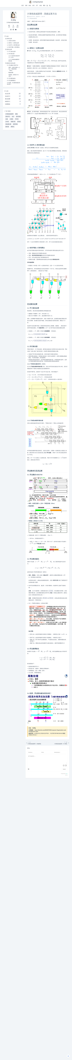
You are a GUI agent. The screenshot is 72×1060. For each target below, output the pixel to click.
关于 (37, 5)
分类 (33, 5)
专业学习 (38, 16)
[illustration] (47, 93)
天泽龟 (34, 728)
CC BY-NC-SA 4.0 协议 (59, 733)
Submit (64, 769)
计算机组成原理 (33, 18)
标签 (30, 5)
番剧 (44, 5)
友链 (40, 5)
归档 (26, 5)
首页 (22, 5)
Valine (67, 773)
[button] (68, 1056)
